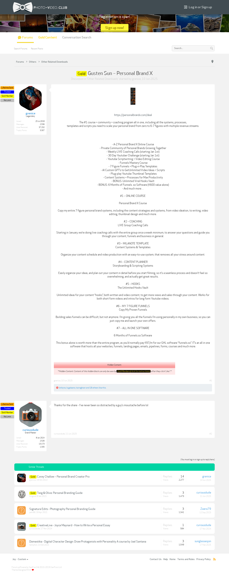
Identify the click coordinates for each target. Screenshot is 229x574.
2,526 (42, 441)
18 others (94, 387)
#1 (210, 380)
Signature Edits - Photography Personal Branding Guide (62, 509)
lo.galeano (70, 387)
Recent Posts (37, 48)
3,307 (42, 130)
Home (173, 559)
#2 (210, 433)
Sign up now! (114, 28)
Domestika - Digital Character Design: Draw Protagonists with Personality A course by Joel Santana (87, 541)
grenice (136, 79)
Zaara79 (205, 509)
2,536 (42, 124)
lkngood (32, 496)
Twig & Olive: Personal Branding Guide (59, 493)
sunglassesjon (203, 541)
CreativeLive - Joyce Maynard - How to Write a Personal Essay (73, 525)
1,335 (42, 447)
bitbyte (62, 387)
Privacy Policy (203, 559)
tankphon (33, 545)
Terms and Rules (186, 559)
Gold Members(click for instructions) (133, 371)
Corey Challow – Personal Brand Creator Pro (63, 476)
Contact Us (156, 559)
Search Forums (20, 48)
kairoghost (81, 387)
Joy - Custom (20, 559)
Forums (27, 37)
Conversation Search (76, 37)
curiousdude (59, 433)
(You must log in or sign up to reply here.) (198, 459)
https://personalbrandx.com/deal (133, 115)
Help (165, 559)
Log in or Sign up (198, 7)
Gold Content (47, 37)
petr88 (32, 512)
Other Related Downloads (102, 79)
